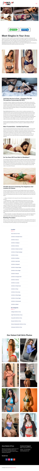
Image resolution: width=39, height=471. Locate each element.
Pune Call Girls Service (7, 111)
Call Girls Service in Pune (6, 43)
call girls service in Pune (8, 162)
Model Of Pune (13, 468)
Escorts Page (4, 46)
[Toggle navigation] (36, 3)
